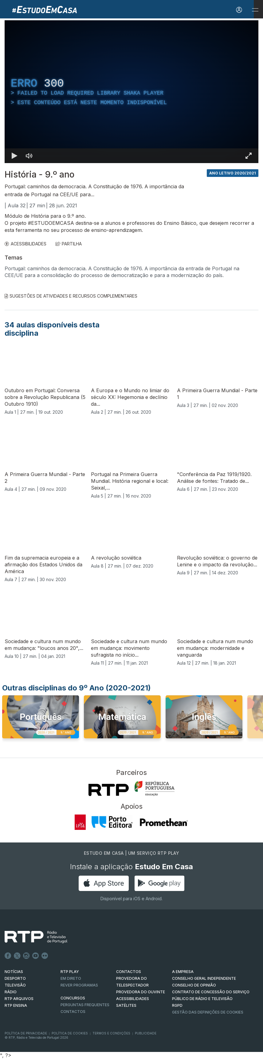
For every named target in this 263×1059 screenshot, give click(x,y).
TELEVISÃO (15, 985)
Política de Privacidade (26, 1033)
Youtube (35, 955)
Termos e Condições (111, 1033)
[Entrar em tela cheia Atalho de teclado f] (248, 155)
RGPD (177, 1005)
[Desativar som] (29, 155)
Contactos (73, 1011)
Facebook (8, 955)
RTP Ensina (16, 1005)
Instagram (26, 955)
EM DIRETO (71, 978)
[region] (131, 91)
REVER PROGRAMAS (79, 985)
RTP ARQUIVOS (19, 998)
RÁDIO (11, 992)
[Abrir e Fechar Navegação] (255, 10)
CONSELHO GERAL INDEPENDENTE (204, 978)
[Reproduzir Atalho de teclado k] (14, 155)
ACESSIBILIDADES (25, 243)
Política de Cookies (70, 1033)
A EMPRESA (183, 971)
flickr (44, 955)
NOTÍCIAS (14, 971)
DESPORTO (15, 978)
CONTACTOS (128, 971)
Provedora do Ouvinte (140, 992)
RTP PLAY (70, 971)
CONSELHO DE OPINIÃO (194, 985)
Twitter (17, 955)
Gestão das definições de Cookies (207, 1012)
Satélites (126, 1005)
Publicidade (145, 1033)
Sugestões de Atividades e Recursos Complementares (71, 296)
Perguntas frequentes (85, 1004)
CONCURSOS (73, 998)
